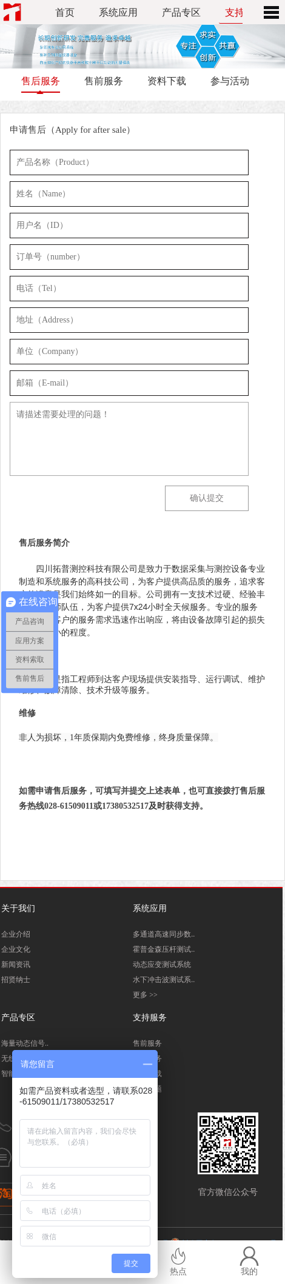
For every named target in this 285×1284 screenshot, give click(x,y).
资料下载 (166, 81)
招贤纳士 (15, 979)
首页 (65, 12)
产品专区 (181, 12)
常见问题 (147, 1089)
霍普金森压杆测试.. (164, 949)
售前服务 (103, 81)
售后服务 (40, 81)
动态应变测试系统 (162, 964)
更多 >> (145, 995)
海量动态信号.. (25, 1043)
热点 (178, 1261)
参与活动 (229, 81)
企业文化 (15, 949)
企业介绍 (15, 934)
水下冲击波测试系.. (164, 979)
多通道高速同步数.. (164, 934)
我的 (249, 1261)
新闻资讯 (15, 964)
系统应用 (118, 12)
